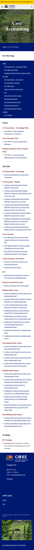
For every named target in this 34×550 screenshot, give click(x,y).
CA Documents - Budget (12, 83)
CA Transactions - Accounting (13, 80)
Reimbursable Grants (10, 99)
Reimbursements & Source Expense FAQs (17, 73)
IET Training (8, 115)
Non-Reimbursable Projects (13, 109)
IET (5, 93)
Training (5, 112)
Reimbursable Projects (11, 105)
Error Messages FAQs (11, 70)
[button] (2, 6)
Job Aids (5, 76)
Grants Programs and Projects (13, 89)
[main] (17, 26)
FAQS (4, 64)
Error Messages (9, 86)
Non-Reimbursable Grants (12, 102)
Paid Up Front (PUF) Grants (12, 96)
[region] (17, 2)
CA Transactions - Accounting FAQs (15, 67)
